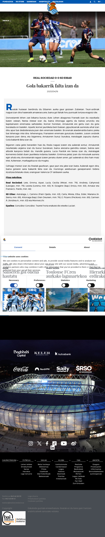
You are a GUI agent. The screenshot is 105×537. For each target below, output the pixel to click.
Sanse (26, 469)
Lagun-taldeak (78, 476)
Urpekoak (44, 471)
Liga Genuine (26, 474)
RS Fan (78, 474)
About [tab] (87, 247)
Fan (78, 460)
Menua (7, 21)
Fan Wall (78, 481)
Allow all (86, 296)
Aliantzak (61, 474)
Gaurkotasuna (9, 460)
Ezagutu (96, 464)
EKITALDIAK (58, 2)
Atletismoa (43, 467)
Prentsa (61, 476)
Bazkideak (78, 469)
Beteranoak (44, 476)
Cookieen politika (35, 501)
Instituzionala (61, 464)
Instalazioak (61, 479)
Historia (61, 471)
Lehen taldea (26, 464)
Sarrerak (31, 2)
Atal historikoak (43, 474)
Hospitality (44, 2)
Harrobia (26, 471)
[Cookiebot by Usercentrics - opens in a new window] (90, 240)
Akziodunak (78, 471)
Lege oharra (33, 496)
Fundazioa (8, 2)
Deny (19, 296)
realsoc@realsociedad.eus (13, 503)
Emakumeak (26, 467)
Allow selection (52, 296)
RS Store (20, 2)
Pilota (43, 469)
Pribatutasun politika (37, 499)
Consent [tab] (18, 247)
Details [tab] (52, 247)
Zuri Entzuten (78, 483)
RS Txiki (78, 479)
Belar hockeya (44, 464)
